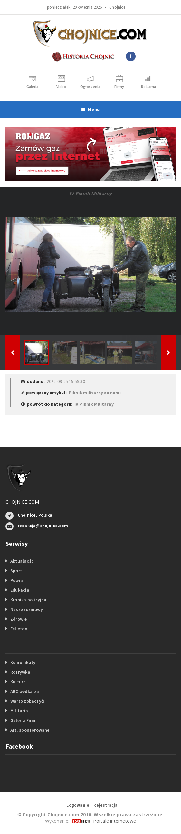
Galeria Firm (23, 720)
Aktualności (22, 561)
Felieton (18, 628)
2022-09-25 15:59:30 (66, 381)
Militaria (19, 711)
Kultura (18, 682)
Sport (16, 570)
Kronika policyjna (28, 599)
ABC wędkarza (24, 691)
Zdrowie (18, 619)
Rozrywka (20, 672)
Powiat (17, 580)
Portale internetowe (114, 821)
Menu (90, 109)
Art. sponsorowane (30, 730)
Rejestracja (105, 805)
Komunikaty (22, 662)
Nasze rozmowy (26, 609)
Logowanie (77, 805)
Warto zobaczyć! (27, 701)
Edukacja (19, 590)
